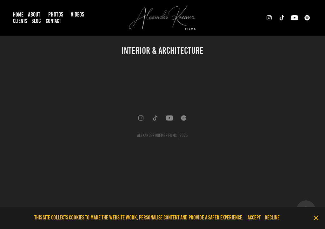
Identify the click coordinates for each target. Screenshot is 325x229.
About (34, 14)
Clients (20, 21)
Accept (254, 217)
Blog (36, 21)
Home (18, 14)
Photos (55, 14)
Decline (272, 217)
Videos (77, 14)
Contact (53, 21)
